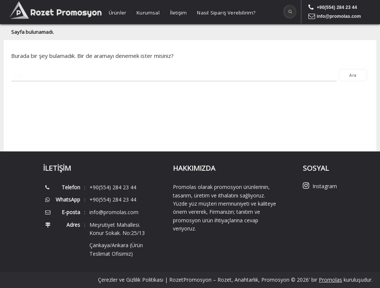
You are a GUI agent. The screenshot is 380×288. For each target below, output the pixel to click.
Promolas (330, 279)
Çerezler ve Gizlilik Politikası (130, 279)
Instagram (320, 186)
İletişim (178, 12)
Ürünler (117, 12)
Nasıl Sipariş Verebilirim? (226, 12)
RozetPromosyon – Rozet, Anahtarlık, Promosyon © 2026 (239, 279)
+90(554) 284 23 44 (337, 7)
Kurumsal (148, 12)
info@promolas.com (339, 16)
